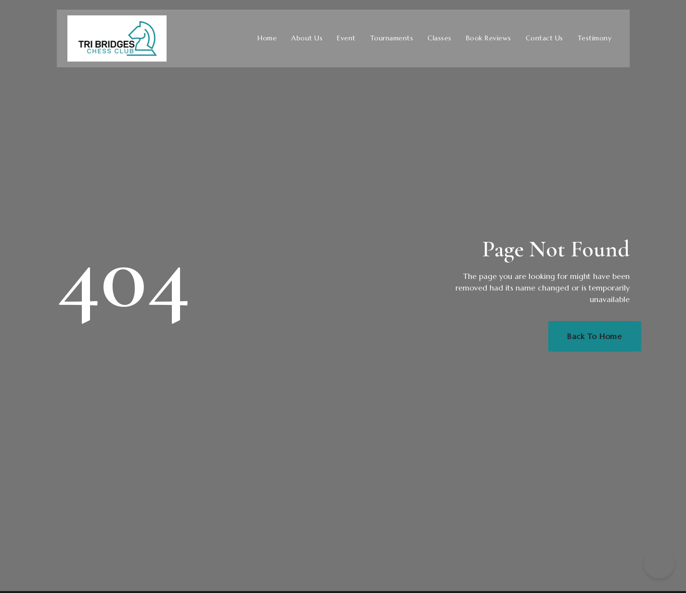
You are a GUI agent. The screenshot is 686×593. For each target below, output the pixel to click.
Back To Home (606, 336)
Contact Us (544, 38)
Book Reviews (488, 38)
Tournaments (392, 38)
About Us (307, 38)
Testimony (595, 38)
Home (267, 38)
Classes (439, 38)
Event (346, 38)
